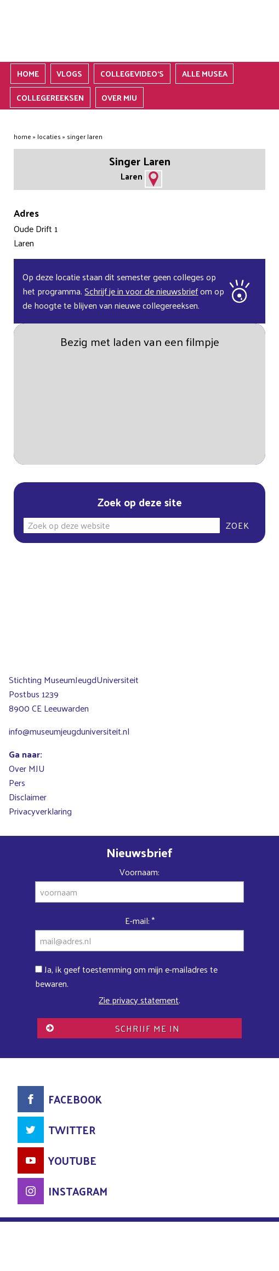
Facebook (75, 1099)
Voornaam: (139, 872)
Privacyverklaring (40, 811)
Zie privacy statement (139, 1000)
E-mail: (140, 920)
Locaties (49, 136)
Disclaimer (28, 797)
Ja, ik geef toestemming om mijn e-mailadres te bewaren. (126, 976)
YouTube (72, 1160)
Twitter (71, 1129)
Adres (153, 179)
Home (22, 136)
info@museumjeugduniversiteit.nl (69, 731)
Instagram (77, 1191)
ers (19, 782)
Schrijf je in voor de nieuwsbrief (141, 291)
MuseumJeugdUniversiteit (139, 31)
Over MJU (27, 768)
